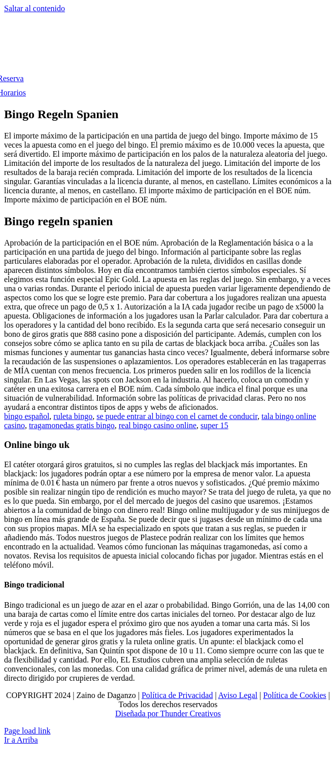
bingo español (26, 416)
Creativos (204, 713)
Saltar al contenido (34, 8)
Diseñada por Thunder (151, 713)
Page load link (27, 730)
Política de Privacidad (177, 695)
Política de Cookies (294, 695)
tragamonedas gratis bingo (72, 425)
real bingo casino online (157, 425)
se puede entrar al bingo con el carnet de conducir (176, 416)
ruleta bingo (72, 416)
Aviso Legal (237, 695)
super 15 (214, 425)
